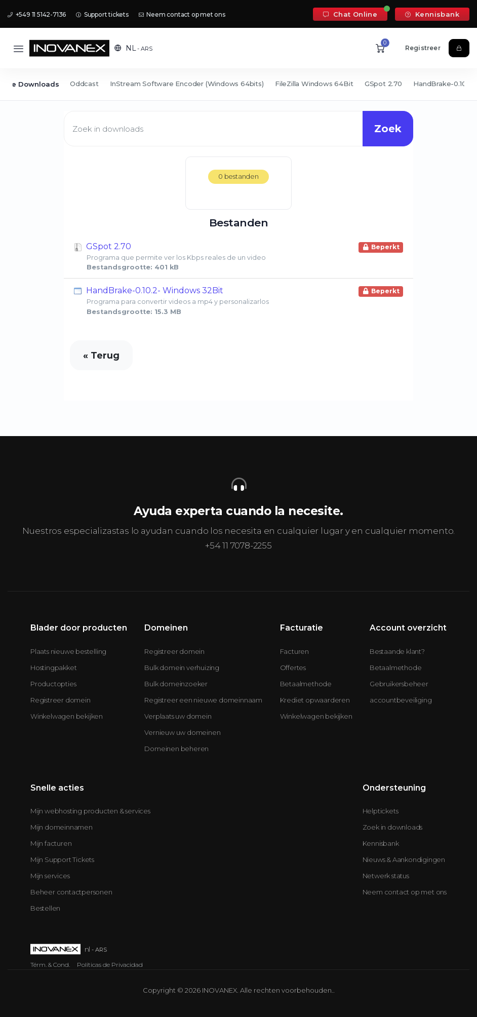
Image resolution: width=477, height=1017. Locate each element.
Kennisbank (432, 14)
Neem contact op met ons (182, 14)
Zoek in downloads (393, 827)
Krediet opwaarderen (315, 700)
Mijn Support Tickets (62, 859)
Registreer (423, 48)
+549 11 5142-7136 (37, 14)
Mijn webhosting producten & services (90, 811)
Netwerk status (386, 876)
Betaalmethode (306, 684)
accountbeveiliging (400, 700)
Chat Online (350, 14)
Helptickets (381, 811)
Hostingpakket (53, 667)
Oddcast (84, 84)
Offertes (293, 667)
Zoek (388, 129)
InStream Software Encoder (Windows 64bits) (187, 84)
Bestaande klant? (397, 651)
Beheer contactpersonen (71, 892)
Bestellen (45, 908)
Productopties (53, 684)
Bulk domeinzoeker (176, 684)
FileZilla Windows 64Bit (314, 84)
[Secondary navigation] (238, 84)
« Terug (101, 355)
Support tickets (102, 14)
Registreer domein (60, 700)
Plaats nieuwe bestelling (68, 651)
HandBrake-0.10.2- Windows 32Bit (238, 300)
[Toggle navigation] (18, 48)
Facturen (294, 651)
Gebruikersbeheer (399, 684)
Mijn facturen (50, 843)
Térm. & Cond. (50, 964)
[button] (133, 48)
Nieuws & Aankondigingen (404, 859)
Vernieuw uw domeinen (182, 732)
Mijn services (49, 876)
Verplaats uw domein (177, 716)
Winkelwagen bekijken (66, 716)
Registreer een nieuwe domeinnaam (203, 700)
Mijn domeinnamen (61, 827)
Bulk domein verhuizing (181, 667)
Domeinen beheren (176, 749)
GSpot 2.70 (383, 84)
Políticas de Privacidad (110, 964)
